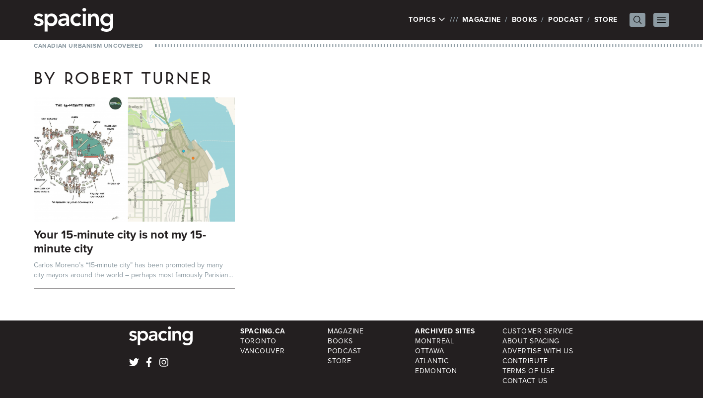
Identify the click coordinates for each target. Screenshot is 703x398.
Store (606, 19)
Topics (427, 20)
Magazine (481, 19)
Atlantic (432, 361)
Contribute (525, 361)
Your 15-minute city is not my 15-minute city (120, 241)
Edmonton (436, 371)
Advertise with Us (537, 351)
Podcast (565, 19)
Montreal (434, 341)
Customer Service (537, 331)
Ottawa (429, 351)
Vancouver (262, 351)
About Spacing (531, 341)
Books (525, 19)
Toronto (258, 341)
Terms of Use (528, 371)
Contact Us (525, 381)
